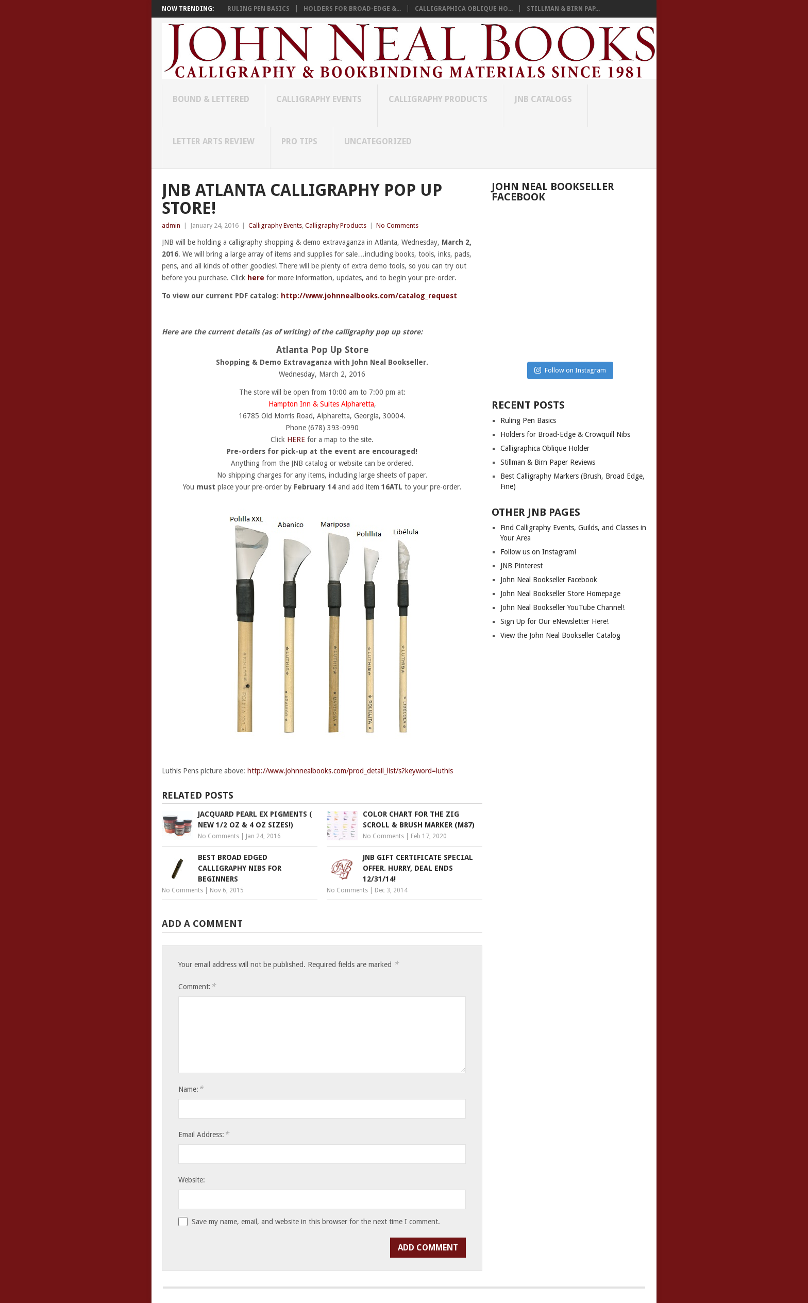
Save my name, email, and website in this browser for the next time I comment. (316, 1221)
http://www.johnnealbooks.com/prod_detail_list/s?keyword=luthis (350, 771)
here (255, 278)
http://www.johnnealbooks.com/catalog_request (369, 296)
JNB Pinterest (521, 566)
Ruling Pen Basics (258, 8)
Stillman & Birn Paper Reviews (547, 462)
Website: (191, 1180)
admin (171, 225)
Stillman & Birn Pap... (563, 8)
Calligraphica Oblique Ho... (464, 8)
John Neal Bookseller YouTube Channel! (562, 607)
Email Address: (203, 1134)
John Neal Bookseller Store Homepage (560, 593)
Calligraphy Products (438, 99)
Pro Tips (299, 141)
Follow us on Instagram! (538, 552)
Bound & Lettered (211, 99)
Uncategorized (378, 141)
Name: (190, 1089)
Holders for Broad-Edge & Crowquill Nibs (565, 434)
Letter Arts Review (214, 141)
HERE (296, 439)
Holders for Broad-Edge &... (352, 8)
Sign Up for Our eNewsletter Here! (554, 621)
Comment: (196, 986)
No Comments (397, 225)
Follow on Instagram (570, 370)
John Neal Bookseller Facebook (548, 580)
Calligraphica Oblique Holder (545, 448)
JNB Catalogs (543, 99)
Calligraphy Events (319, 99)
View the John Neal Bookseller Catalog (560, 635)
